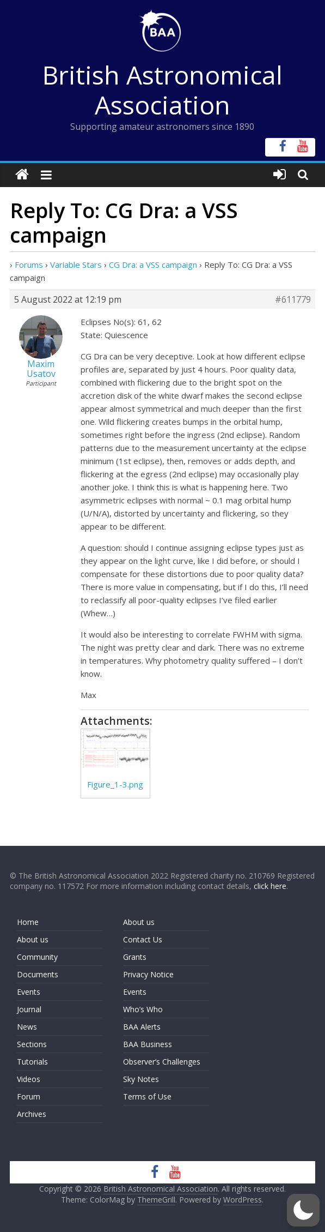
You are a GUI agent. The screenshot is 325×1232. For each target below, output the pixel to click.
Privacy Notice (148, 974)
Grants (134, 957)
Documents (37, 974)
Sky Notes (141, 1079)
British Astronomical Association (162, 90)
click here (270, 886)
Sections (32, 1044)
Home (28, 922)
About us (32, 939)
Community (37, 957)
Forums (29, 264)
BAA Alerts (142, 1026)
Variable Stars (76, 264)
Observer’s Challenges (161, 1061)
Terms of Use (147, 1096)
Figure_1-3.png (115, 784)
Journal (29, 1009)
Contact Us (142, 939)
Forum (28, 1096)
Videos (28, 1079)
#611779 (293, 299)
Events (28, 992)
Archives (31, 1114)
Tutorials (32, 1061)
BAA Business (147, 1044)
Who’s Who (143, 1009)
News (27, 1026)
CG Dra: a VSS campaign (153, 264)
